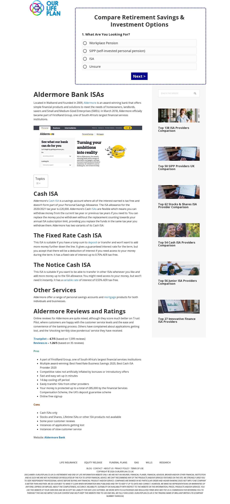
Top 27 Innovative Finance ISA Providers (176, 320)
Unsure (93, 66)
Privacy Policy (122, 468)
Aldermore (90, 103)
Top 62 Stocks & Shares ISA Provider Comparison (177, 205)
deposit (92, 242)
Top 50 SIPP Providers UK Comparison (176, 167)
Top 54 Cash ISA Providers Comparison (176, 243)
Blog (89, 468)
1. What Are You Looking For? (106, 34)
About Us (108, 468)
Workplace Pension (102, 43)
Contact (97, 468)
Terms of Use (137, 468)
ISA (90, 58)
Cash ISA (54, 201)
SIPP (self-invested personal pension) (115, 50)
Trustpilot (40, 339)
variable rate (70, 280)
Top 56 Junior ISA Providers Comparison (177, 282)
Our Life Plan (44, 8)
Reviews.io (40, 343)
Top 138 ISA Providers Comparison (173, 129)
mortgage (110, 297)
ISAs (94, 209)
